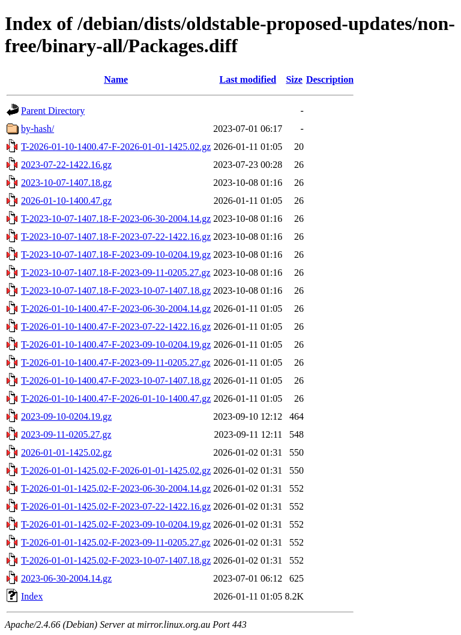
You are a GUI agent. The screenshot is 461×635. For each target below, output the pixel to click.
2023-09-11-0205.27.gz (66, 434)
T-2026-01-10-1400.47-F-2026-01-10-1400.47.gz (116, 398)
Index (32, 596)
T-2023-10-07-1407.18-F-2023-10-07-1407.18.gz (116, 290)
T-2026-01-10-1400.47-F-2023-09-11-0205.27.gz (116, 362)
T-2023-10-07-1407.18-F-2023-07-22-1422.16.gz (116, 236)
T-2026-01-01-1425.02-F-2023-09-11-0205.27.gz (116, 542)
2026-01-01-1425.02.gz (66, 452)
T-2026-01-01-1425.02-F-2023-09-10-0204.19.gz (116, 524)
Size (294, 79)
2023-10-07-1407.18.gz (66, 182)
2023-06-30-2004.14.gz (66, 578)
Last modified (247, 79)
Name (116, 79)
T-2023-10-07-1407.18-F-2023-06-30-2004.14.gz (116, 218)
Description (330, 79)
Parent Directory (53, 111)
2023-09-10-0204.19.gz (66, 416)
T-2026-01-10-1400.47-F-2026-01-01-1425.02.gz (116, 147)
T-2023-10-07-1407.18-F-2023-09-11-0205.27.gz (116, 272)
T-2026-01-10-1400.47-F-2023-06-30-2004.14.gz (116, 308)
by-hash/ (37, 129)
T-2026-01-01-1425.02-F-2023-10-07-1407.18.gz (116, 560)
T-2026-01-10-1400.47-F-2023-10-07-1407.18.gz (116, 380)
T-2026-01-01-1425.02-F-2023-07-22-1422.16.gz (116, 506)
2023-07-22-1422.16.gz (66, 164)
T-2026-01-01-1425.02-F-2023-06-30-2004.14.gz (116, 488)
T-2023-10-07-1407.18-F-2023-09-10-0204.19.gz (116, 254)
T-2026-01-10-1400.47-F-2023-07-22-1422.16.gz (116, 326)
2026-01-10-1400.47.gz (66, 200)
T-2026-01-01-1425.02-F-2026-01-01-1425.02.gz (116, 470)
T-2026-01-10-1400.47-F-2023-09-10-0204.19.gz (116, 344)
